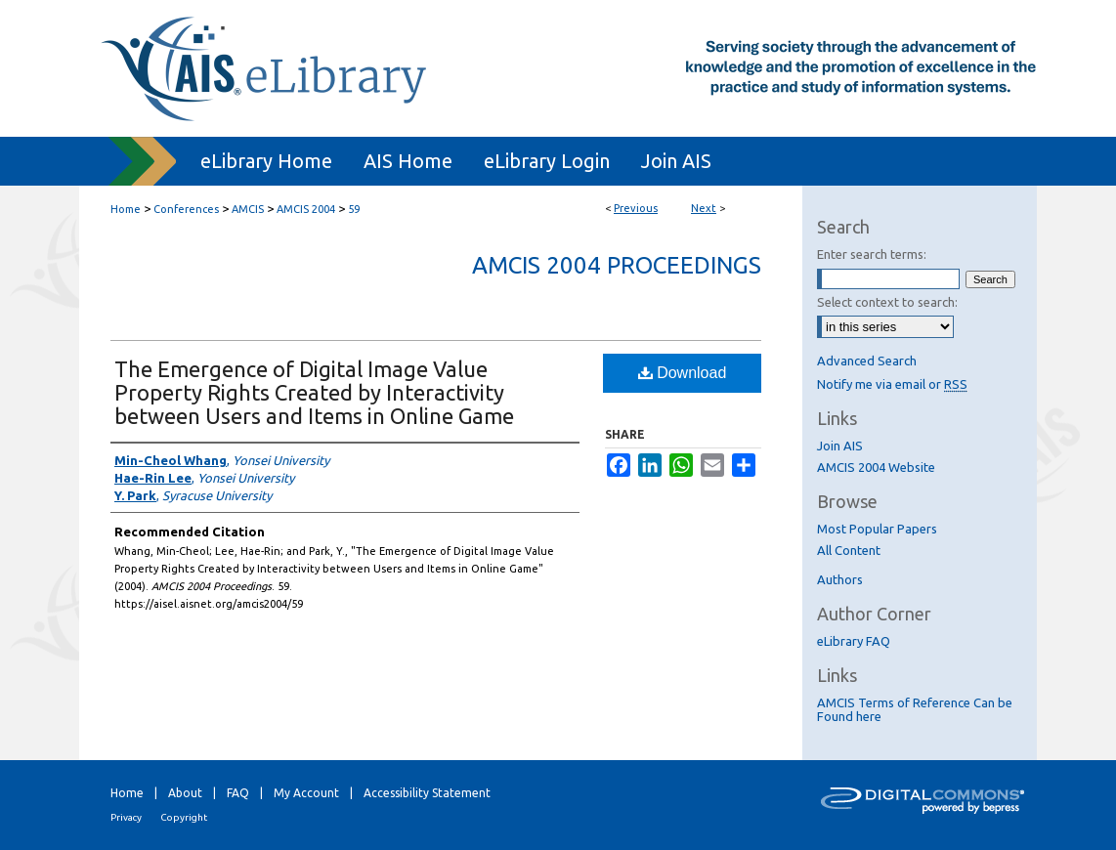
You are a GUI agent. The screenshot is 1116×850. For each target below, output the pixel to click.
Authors (840, 579)
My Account (306, 792)
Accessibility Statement (427, 792)
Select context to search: (887, 302)
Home (125, 209)
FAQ (238, 792)
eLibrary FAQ (853, 641)
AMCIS (248, 209)
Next (703, 208)
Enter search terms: (871, 254)
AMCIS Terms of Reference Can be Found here (914, 709)
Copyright (183, 817)
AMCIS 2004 (306, 209)
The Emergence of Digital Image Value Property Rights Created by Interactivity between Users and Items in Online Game (314, 392)
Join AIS (840, 445)
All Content (848, 550)
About (185, 792)
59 (354, 209)
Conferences (186, 209)
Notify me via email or (892, 384)
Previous (636, 208)
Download (682, 372)
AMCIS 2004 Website (876, 467)
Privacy (126, 817)
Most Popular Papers (877, 528)
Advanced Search (867, 360)
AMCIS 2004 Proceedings (616, 265)
